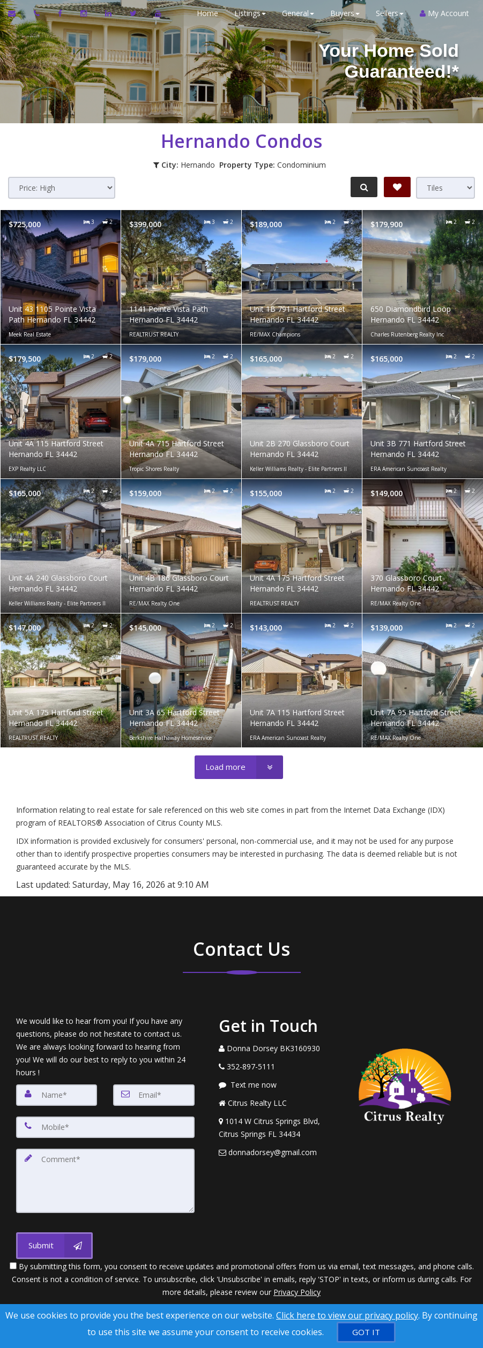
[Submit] (54, 1245)
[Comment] (105, 1181)
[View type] (445, 188)
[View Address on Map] (275, 1128)
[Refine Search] (363, 187)
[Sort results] (61, 188)
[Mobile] (105, 1127)
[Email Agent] (17, 13)
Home (205, 13)
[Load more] (239, 767)
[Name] (56, 1095)
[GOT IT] (366, 1332)
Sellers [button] (388, 13)
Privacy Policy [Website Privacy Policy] (297, 1292)
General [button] (296, 13)
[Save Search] (397, 187)
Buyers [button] (343, 13)
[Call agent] (38, 13)
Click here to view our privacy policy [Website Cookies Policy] (347, 1315)
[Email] (153, 1095)
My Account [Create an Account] (442, 13)
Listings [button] (248, 13)
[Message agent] (275, 1085)
